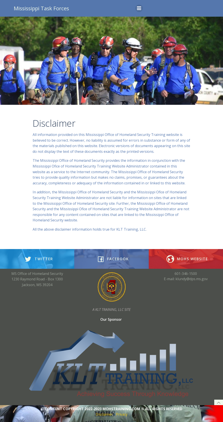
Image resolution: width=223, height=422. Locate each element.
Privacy (121, 414)
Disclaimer (104, 414)
